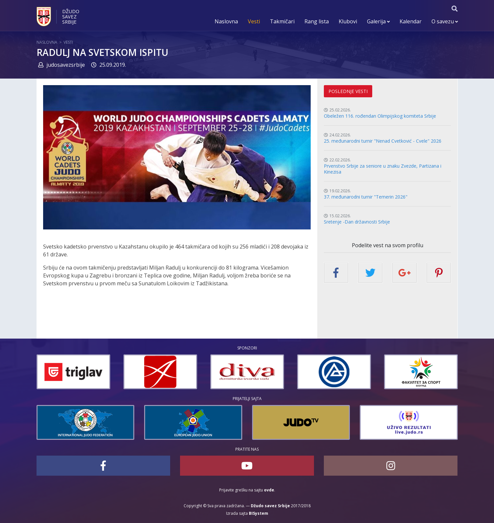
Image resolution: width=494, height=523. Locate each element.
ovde (269, 490)
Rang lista (316, 21)
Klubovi (348, 21)
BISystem (258, 513)
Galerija (378, 21)
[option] (73, 371)
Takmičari (282, 21)
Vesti (254, 21)
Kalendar (411, 21)
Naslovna (226, 21)
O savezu (444, 21)
